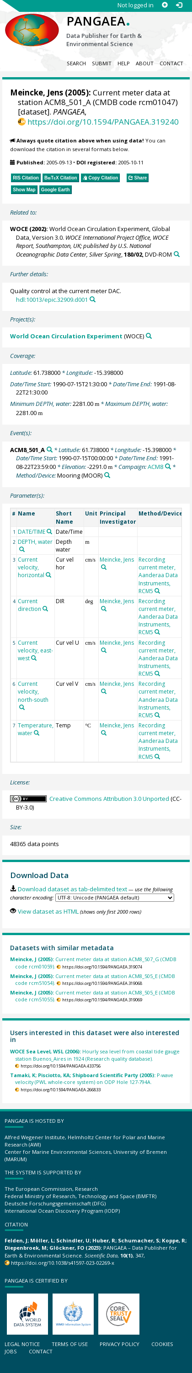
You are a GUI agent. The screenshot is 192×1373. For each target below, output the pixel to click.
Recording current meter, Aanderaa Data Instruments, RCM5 (158, 575)
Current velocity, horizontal (31, 567)
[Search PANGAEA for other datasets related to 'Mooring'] (107, 475)
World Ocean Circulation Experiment (66, 336)
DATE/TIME (31, 532)
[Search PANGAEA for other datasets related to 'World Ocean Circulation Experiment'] (149, 336)
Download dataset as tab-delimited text (72, 889)
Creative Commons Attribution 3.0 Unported (109, 798)
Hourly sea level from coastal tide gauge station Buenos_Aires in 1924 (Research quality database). (95, 1055)
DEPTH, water (35, 542)
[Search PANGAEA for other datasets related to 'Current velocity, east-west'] (34, 658)
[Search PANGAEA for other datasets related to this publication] (177, 254)
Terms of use (70, 1344)
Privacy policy (119, 1344)
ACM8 (155, 467)
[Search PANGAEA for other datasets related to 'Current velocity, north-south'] (22, 707)
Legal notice (22, 1344)
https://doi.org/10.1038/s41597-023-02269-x (62, 1262)
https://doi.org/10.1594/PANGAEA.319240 (103, 121)
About (145, 63)
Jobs (11, 1351)
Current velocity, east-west (35, 650)
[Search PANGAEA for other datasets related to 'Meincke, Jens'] (104, 567)
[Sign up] (165, 5)
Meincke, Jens (36, 92)
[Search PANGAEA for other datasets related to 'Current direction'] (45, 608)
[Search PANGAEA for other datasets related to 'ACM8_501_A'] (50, 449)
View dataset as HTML (48, 911)
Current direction (29, 605)
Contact (171, 63)
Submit (102, 63)
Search (76, 63)
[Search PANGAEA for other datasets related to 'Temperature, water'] (36, 733)
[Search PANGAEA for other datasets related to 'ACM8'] (168, 466)
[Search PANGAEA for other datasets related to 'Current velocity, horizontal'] (48, 575)
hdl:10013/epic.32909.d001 (52, 299)
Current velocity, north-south (33, 691)
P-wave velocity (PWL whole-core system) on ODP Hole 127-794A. (91, 1078)
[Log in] (179, 5)
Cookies (162, 1344)
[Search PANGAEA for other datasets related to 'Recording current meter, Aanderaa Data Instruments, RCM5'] (157, 591)
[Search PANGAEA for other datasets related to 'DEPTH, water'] (22, 549)
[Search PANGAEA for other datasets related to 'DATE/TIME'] (49, 531)
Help (123, 63)
